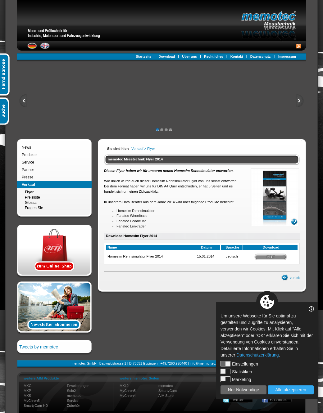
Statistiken (236, 371)
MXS (27, 395)
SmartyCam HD (36, 405)
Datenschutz (260, 56)
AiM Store (166, 395)
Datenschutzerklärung (257, 354)
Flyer (29, 192)
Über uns (189, 56)
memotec (74, 395)
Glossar (31, 202)
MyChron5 (32, 400)
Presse (27, 177)
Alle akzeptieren (290, 389)
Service (28, 162)
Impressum (287, 56)
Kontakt (236, 56)
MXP (27, 391)
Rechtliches (213, 56)
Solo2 (71, 391)
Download (167, 56)
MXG (27, 386)
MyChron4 (128, 395)
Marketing (236, 379)
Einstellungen (239, 363)
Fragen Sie (34, 208)
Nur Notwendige (243, 389)
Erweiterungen (78, 386)
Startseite (143, 56)
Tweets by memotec (38, 346)
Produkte (29, 155)
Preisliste (32, 197)
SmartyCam (167, 391)
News (26, 147)
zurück (295, 278)
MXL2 (124, 386)
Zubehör (73, 405)
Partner (28, 170)
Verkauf (28, 184)
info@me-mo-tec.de (205, 363)
